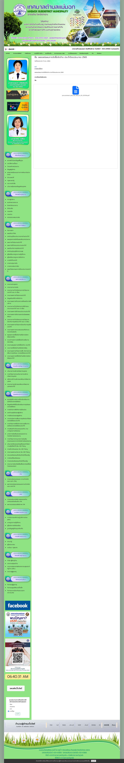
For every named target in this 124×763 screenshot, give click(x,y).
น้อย (11, 704)
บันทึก (17, 714)
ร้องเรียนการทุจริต (83, 53)
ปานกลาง (12, 707)
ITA (92, 53)
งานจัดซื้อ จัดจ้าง (38, 53)
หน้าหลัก (8, 53)
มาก (11, 709)
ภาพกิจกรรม (28, 53)
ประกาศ (11, 49)
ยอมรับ (94, 761)
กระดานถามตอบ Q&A (59, 53)
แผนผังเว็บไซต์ (16, 688)
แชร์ (36, 67)
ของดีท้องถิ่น (48, 53)
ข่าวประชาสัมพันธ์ (17, 53)
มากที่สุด (12, 711)
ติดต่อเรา (99, 53)
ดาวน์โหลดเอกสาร (72, 53)
